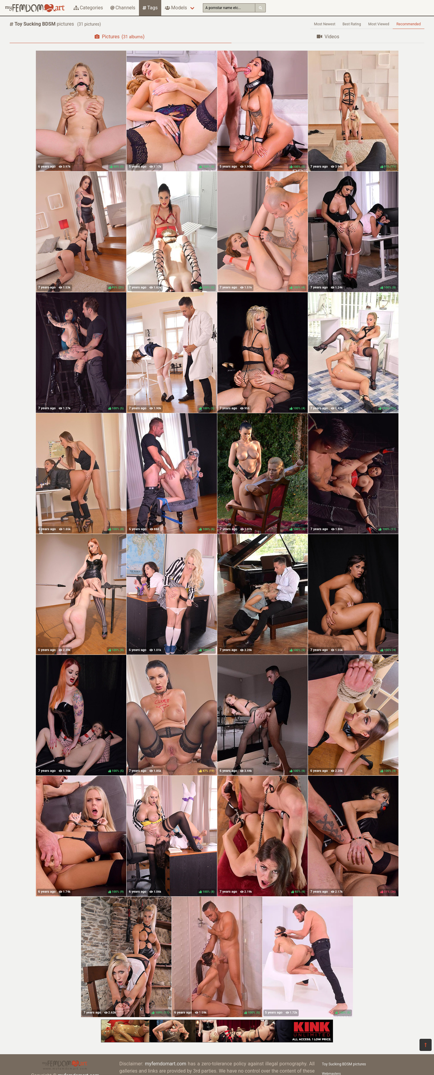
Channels (122, 8)
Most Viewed (378, 24)
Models (176, 8)
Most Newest (324, 24)
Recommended (408, 24)
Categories (88, 8)
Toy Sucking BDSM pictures (344, 1064)
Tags (150, 8)
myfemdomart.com (165, 1064)
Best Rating (352, 24)
